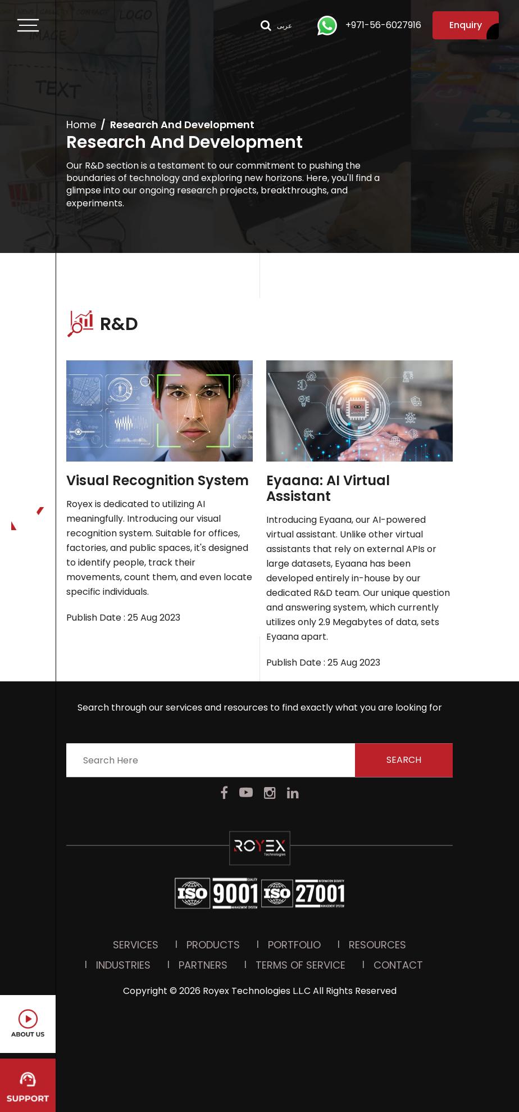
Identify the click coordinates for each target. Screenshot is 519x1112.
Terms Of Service (300, 872)
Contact (398, 872)
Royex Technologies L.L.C (257, 898)
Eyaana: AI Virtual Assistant (328, 488)
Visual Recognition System (157, 481)
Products (213, 852)
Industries (123, 872)
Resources (377, 852)
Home (81, 124)
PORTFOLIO (294, 852)
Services (135, 852)
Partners (203, 872)
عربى (284, 25)
